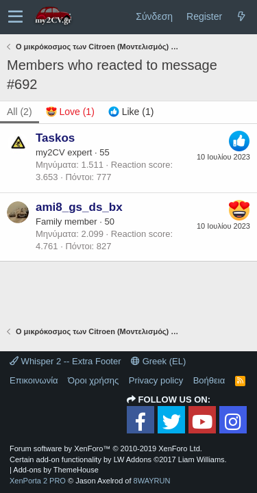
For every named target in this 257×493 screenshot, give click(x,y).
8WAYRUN (152, 481)
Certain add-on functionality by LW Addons (118, 459)
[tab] (70, 112)
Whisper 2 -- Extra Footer (65, 361)
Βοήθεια (209, 380)
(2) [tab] (19, 111)
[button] (15, 17)
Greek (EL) (158, 361)
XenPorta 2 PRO (38, 481)
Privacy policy (156, 380)
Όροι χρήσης (93, 380)
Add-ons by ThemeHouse (56, 470)
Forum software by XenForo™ (106, 448)
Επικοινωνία (34, 380)
